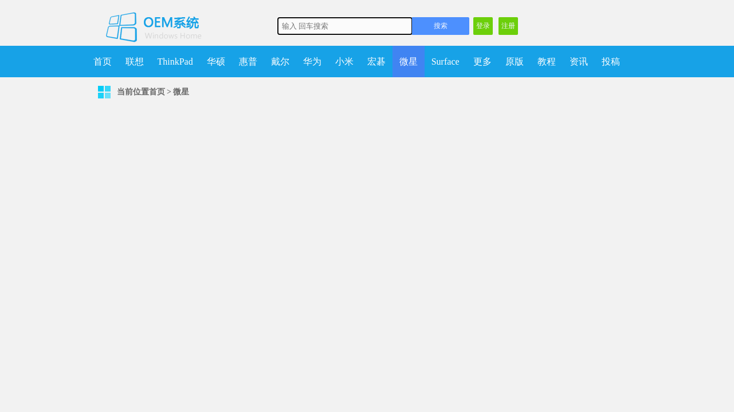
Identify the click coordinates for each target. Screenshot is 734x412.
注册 (508, 26)
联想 (134, 61)
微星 (408, 61)
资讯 (579, 61)
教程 (546, 61)
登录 (483, 26)
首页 (102, 61)
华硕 (216, 61)
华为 (312, 61)
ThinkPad (175, 61)
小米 (344, 61)
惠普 (248, 61)
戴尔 (280, 61)
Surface (445, 61)
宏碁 (376, 61)
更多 (482, 61)
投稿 (611, 61)
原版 (514, 61)
